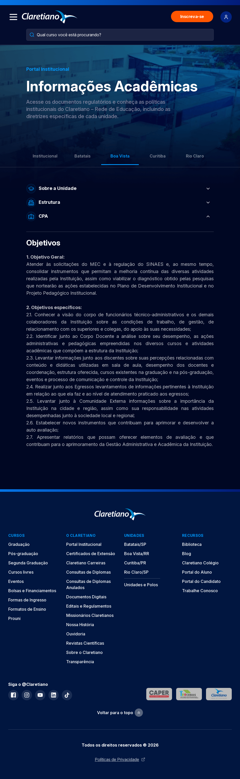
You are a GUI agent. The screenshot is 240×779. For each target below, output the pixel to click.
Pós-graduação (23, 553)
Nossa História (80, 624)
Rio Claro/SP (136, 572)
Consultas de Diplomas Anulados (88, 584)
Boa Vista (120, 156)
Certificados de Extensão (90, 553)
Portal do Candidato (201, 581)
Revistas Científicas (85, 643)
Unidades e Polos (141, 584)
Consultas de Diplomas (88, 572)
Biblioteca (192, 544)
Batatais (82, 156)
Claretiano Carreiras (85, 562)
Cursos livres (20, 572)
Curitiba (158, 156)
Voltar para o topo (120, 712)
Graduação (19, 544)
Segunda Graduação (28, 562)
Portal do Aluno (197, 572)
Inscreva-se (192, 16)
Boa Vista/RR (136, 553)
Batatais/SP (135, 544)
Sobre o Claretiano (84, 652)
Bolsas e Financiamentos (32, 590)
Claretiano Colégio (200, 562)
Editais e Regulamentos (88, 606)
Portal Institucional (83, 544)
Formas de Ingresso (27, 599)
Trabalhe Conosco (200, 590)
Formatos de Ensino (27, 609)
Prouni (14, 618)
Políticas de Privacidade (120, 759)
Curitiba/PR (135, 562)
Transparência (80, 661)
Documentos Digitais (86, 596)
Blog (186, 553)
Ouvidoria (75, 633)
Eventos (16, 581)
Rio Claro (195, 156)
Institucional (45, 156)
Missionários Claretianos (90, 615)
